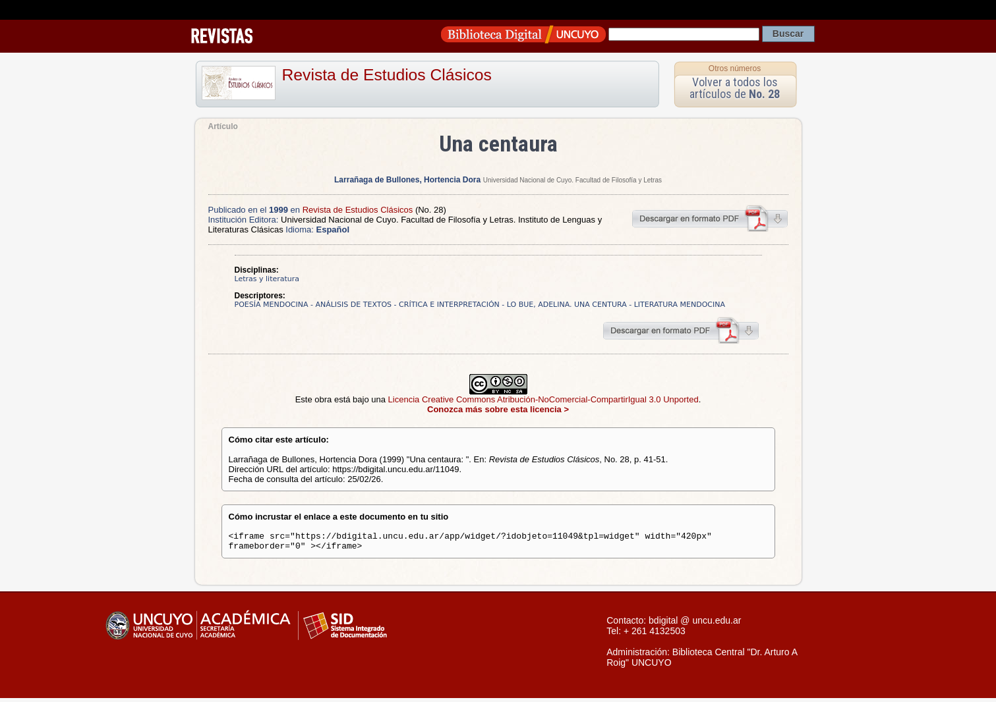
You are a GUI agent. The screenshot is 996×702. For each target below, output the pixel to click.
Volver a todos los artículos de (734, 88)
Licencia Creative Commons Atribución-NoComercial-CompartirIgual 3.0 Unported (543, 399)
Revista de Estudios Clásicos (387, 75)
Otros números (735, 68)
